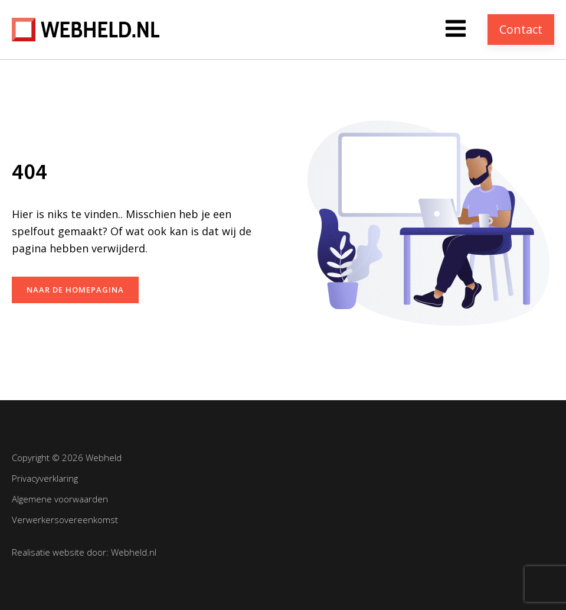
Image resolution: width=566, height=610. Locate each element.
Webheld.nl (133, 552)
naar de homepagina (75, 289)
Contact (520, 29)
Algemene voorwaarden (60, 499)
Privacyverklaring (45, 478)
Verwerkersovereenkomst (65, 519)
